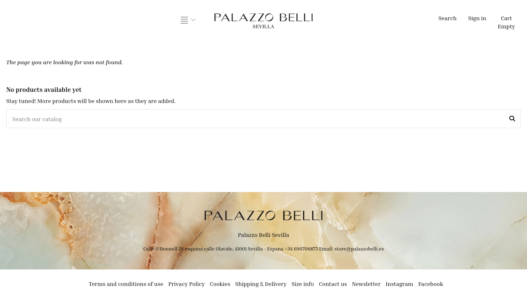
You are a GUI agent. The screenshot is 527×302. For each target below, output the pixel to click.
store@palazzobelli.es (359, 249)
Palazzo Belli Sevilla (263, 234)
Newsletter (366, 283)
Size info (302, 283)
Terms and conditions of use (126, 283)
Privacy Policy (186, 283)
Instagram (399, 283)
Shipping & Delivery (261, 283)
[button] (188, 20)
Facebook (430, 283)
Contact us (333, 283)
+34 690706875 (301, 249)
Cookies (220, 283)
